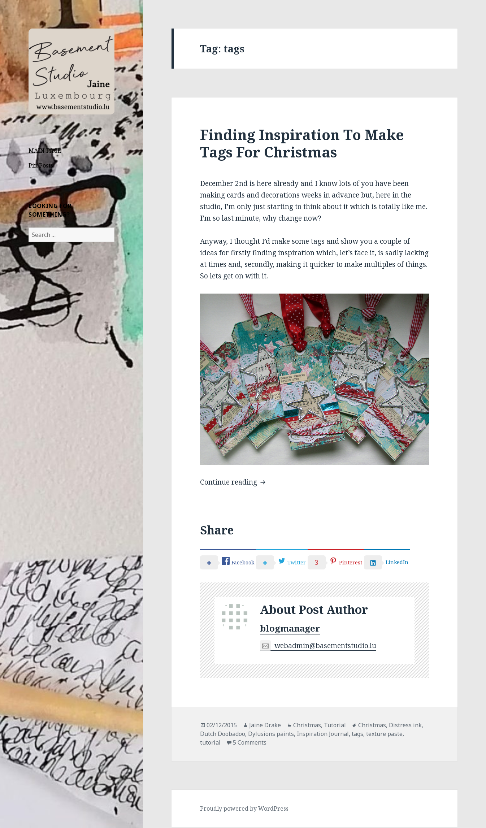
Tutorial (335, 726)
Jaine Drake (265, 726)
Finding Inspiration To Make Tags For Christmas (302, 143)
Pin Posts (41, 165)
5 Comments (249, 743)
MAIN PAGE (45, 151)
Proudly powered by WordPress (244, 810)
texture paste (384, 735)
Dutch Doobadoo (222, 735)
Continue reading (234, 482)
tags (357, 735)
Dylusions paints (271, 735)
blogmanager (290, 629)
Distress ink (405, 726)
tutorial (210, 743)
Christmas (307, 726)
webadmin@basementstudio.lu (318, 647)
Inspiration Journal (323, 735)
